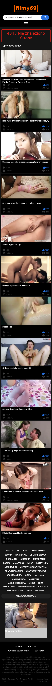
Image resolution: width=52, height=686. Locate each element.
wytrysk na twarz (26, 587)
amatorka (18, 563)
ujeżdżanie (39, 559)
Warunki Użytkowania (18, 651)
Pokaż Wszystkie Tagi (26, 596)
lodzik (10, 550)
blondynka (38, 550)
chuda (29, 590)
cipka (28, 575)
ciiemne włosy (38, 554)
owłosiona (39, 575)
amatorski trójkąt (36, 571)
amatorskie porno (15, 590)
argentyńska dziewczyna (33, 567)
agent (32, 583)
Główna (18, 647)
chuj (40, 583)
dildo (30, 563)
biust (25, 550)
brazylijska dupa (14, 571)
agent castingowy (17, 583)
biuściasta (11, 559)
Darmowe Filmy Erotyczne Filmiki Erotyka (20, 680)
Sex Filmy (39, 651)
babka (6, 563)
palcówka (39, 590)
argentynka (10, 567)
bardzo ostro (9, 587)
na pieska (21, 554)
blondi (8, 554)
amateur (25, 559)
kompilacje (43, 587)
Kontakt (32, 647)
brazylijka (42, 563)
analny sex (34, 579)
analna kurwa (19, 579)
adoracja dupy (14, 575)
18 (18, 550)
